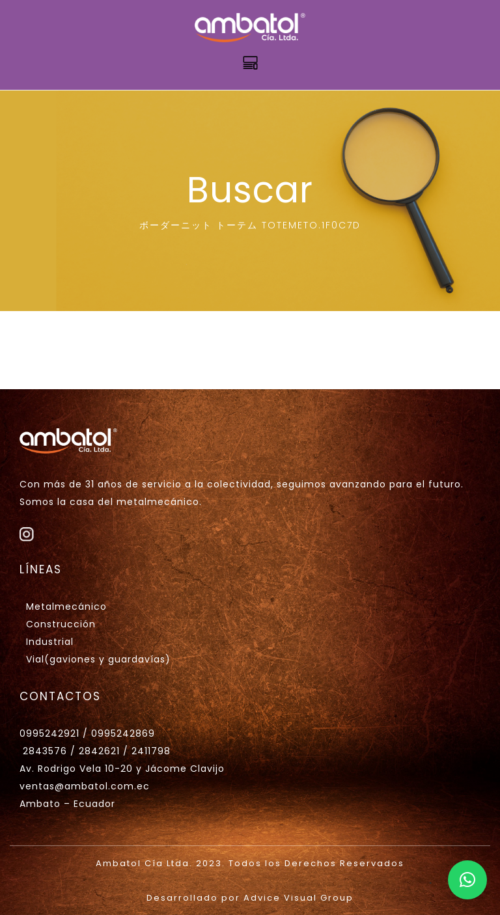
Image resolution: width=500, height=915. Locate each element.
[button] (467, 879)
